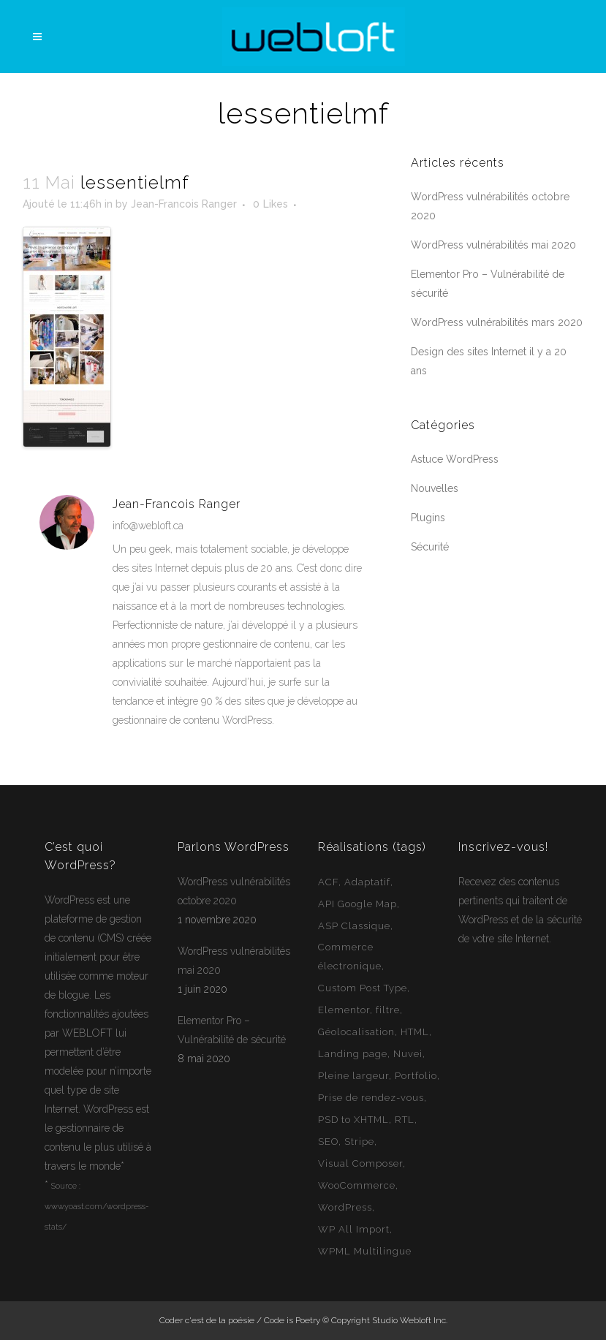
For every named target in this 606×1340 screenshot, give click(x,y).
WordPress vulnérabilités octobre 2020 (234, 891)
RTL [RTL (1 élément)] (404, 1119)
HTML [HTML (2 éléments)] (415, 1031)
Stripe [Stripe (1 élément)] (359, 1141)
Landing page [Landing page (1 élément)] (352, 1053)
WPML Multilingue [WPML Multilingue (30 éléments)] (365, 1251)
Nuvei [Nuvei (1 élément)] (408, 1053)
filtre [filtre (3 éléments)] (388, 1009)
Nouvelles (434, 488)
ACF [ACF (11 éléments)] (328, 882)
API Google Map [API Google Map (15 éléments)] (357, 903)
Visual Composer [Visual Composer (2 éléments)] (360, 1163)
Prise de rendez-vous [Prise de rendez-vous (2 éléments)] (371, 1097)
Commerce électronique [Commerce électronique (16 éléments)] (350, 957)
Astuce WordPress (455, 459)
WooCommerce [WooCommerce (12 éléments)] (356, 1185)
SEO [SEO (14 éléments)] (328, 1141)
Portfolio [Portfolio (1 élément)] (416, 1075)
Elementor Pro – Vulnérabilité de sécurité (232, 1030)
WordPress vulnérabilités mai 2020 (493, 245)
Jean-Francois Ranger (184, 204)
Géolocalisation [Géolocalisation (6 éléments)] (356, 1031)
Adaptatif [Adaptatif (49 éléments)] (367, 882)
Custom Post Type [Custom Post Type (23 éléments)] (362, 988)
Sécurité (430, 547)
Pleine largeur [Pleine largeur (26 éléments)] (353, 1075)
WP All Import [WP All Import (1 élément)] (354, 1229)
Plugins (428, 517)
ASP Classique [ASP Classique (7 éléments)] (354, 925)
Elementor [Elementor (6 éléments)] (344, 1009)
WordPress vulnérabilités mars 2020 (497, 322)
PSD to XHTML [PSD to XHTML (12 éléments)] (353, 1119)
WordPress (69, 900)
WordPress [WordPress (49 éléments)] (345, 1207)
